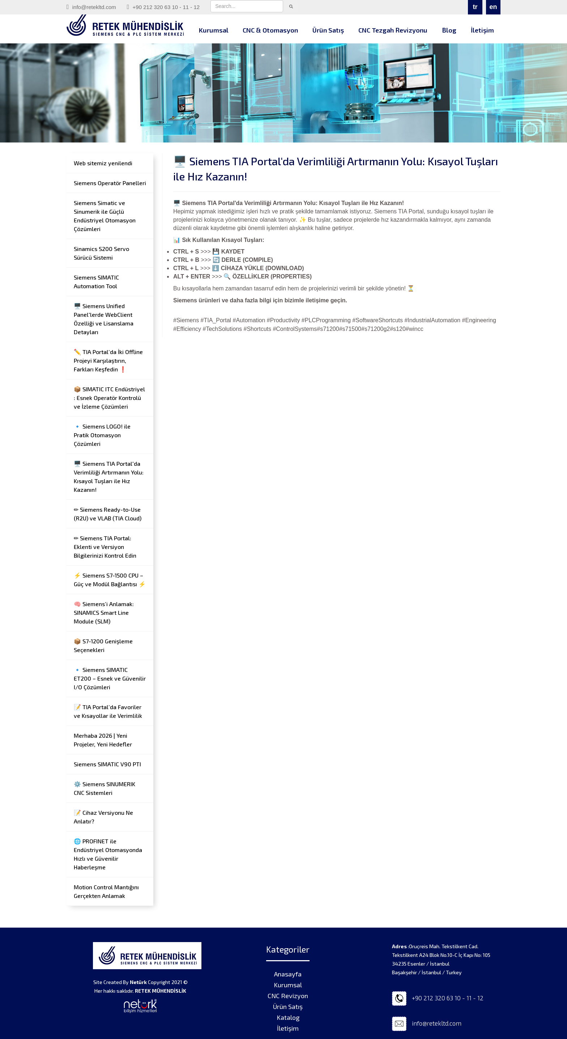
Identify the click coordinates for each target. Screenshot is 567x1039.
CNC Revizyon (288, 996)
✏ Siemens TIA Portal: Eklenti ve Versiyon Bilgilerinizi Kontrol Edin (105, 547)
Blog (449, 30)
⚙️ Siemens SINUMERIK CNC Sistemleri (104, 788)
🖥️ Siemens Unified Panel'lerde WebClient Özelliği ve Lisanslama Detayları (103, 318)
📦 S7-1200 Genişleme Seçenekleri (103, 645)
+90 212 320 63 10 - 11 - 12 (163, 7)
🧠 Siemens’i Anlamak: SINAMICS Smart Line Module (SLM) (104, 612)
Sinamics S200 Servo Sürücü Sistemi (101, 253)
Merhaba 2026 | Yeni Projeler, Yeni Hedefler (103, 740)
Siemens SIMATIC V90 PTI (107, 764)
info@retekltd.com (91, 7)
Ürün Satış (328, 30)
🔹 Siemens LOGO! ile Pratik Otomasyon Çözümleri (102, 435)
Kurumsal (214, 30)
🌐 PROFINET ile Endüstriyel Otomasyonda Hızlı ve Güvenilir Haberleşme (108, 854)
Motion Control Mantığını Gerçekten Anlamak (106, 891)
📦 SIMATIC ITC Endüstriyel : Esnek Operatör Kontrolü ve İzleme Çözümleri (109, 398)
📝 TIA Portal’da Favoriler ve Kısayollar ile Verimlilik (108, 711)
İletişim (482, 30)
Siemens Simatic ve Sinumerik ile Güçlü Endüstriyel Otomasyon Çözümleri (105, 215)
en (493, 6)
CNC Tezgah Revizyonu (392, 30)
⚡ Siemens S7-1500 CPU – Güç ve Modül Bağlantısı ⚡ (110, 579)
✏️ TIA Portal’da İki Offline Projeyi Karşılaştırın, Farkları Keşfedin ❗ (108, 360)
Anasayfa (288, 974)
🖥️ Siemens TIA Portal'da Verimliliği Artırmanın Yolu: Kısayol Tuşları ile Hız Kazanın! (109, 476)
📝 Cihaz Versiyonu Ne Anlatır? (103, 817)
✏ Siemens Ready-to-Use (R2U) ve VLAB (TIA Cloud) (107, 513)
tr (475, 6)
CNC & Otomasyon (270, 30)
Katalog (288, 1017)
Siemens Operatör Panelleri (110, 182)
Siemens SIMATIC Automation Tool (96, 281)
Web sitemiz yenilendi (103, 162)
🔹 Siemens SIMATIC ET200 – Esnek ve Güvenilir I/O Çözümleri (110, 678)
